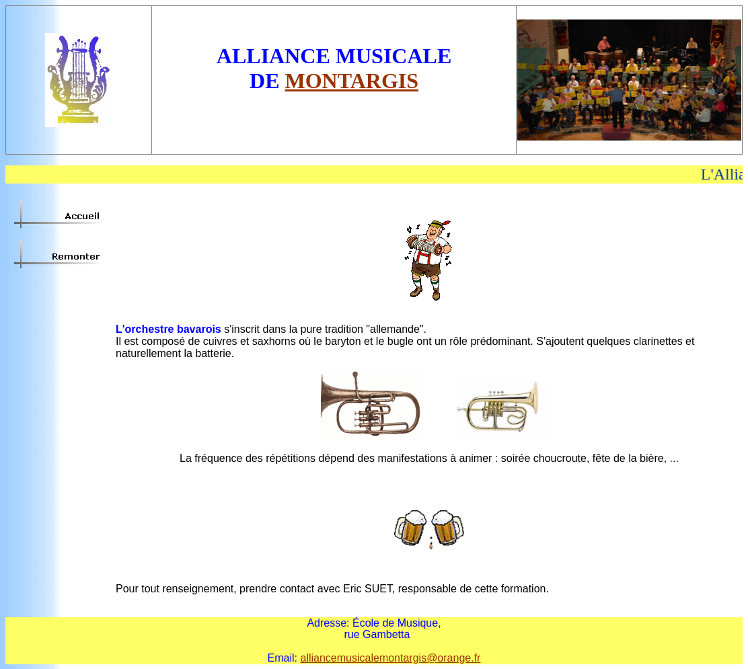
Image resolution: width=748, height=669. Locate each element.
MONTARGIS (352, 81)
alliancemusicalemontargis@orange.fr (390, 658)
